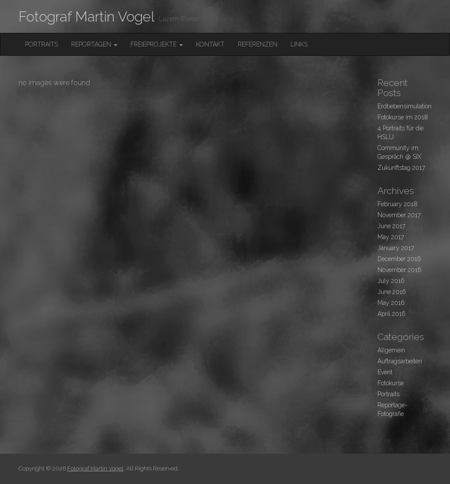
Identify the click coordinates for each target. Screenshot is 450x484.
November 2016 (399, 269)
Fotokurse (390, 383)
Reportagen (94, 44)
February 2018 (397, 204)
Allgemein (391, 350)
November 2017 (399, 215)
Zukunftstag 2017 (401, 167)
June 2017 (391, 225)
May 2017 (390, 236)
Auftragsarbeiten (399, 361)
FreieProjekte (157, 44)
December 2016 (399, 258)
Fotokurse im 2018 (402, 117)
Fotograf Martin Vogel (86, 16)
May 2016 (391, 302)
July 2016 (391, 280)
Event (384, 372)
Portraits (41, 44)
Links (299, 44)
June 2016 (391, 291)
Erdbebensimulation (404, 106)
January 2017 (395, 247)
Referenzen (257, 44)
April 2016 (391, 313)
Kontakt (210, 44)
